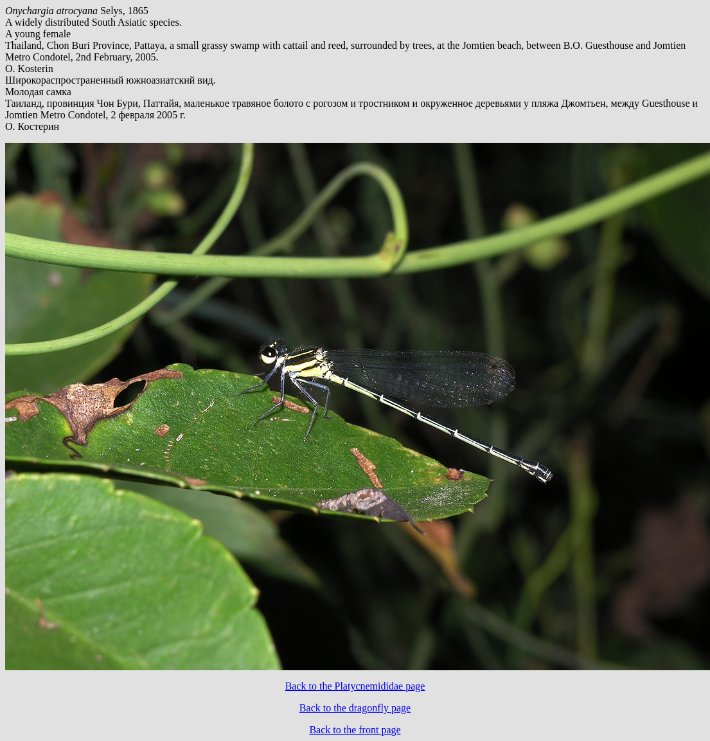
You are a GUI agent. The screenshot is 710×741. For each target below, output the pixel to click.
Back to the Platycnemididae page (355, 686)
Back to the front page (354, 729)
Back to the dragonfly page (355, 707)
